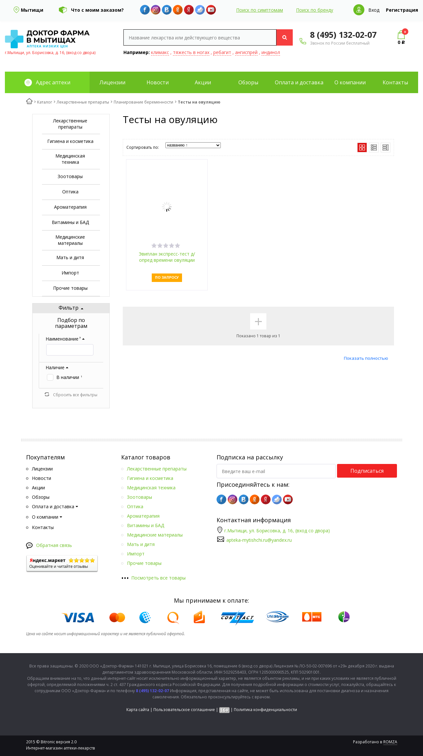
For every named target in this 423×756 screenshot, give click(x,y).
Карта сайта (137, 709)
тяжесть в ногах (191, 52)
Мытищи (32, 10)
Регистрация (402, 10)
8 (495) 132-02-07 (343, 34)
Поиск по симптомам (259, 10)
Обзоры (248, 82)
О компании (350, 82)
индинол (270, 52)
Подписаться (367, 470)
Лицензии (112, 82)
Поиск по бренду (314, 10)
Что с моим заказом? (97, 10)
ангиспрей (246, 52)
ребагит (222, 52)
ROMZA (390, 742)
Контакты (395, 82)
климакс (160, 52)
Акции (203, 82)
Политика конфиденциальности (265, 709)
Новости (158, 82)
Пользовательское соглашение (184, 709)
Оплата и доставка (299, 82)
